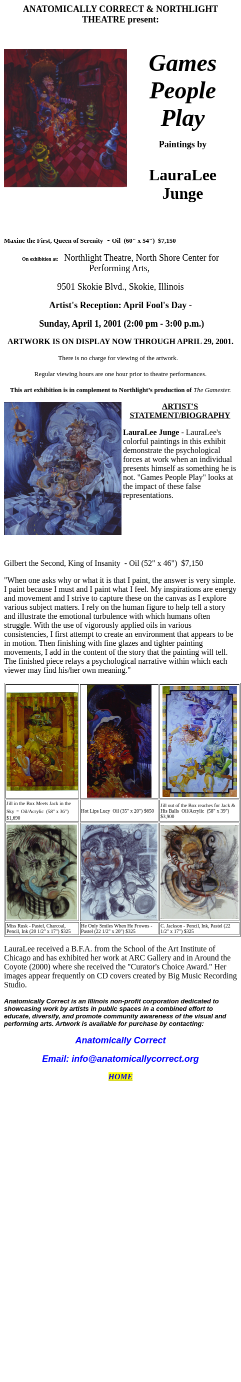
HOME (120, 1076)
